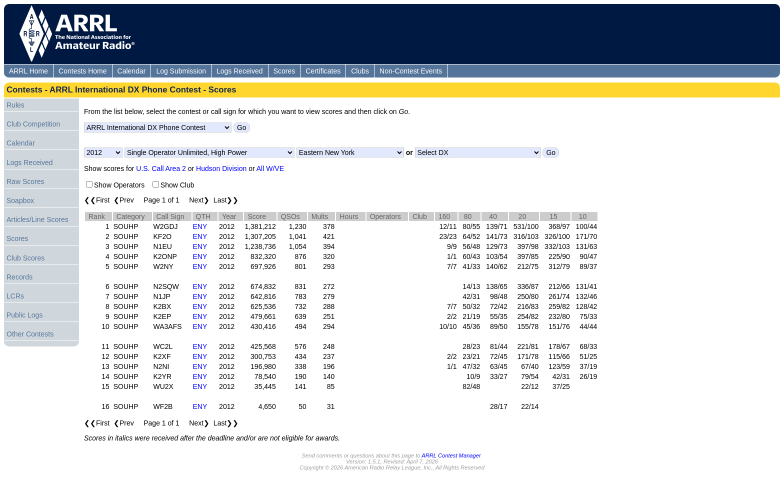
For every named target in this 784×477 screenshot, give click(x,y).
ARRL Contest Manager (451, 455)
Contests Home (82, 71)
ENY (200, 226)
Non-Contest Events (411, 71)
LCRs (15, 296)
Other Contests (30, 334)
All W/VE (270, 168)
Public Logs (24, 315)
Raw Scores (25, 182)
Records (19, 277)
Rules (15, 105)
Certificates (323, 71)
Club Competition (33, 124)
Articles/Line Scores (37, 220)
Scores (285, 71)
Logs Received (239, 71)
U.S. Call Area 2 (161, 168)
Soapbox (20, 200)
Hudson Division (221, 168)
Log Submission (181, 71)
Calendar (132, 71)
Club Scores (25, 258)
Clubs (360, 71)
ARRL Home (28, 71)
